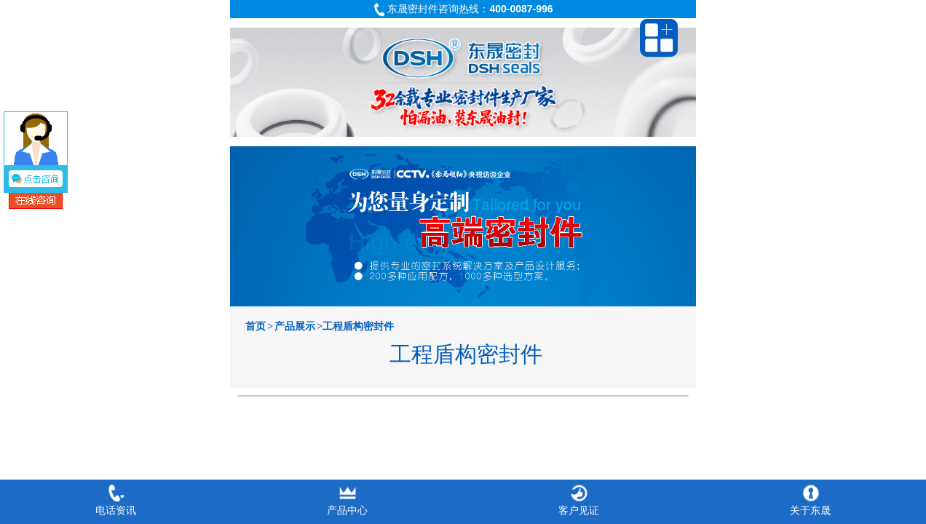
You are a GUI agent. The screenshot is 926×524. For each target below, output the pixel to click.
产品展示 (294, 326)
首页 (255, 326)
